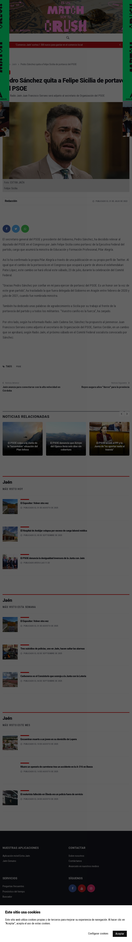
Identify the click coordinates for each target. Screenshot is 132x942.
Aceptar (120, 933)
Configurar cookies (98, 933)
